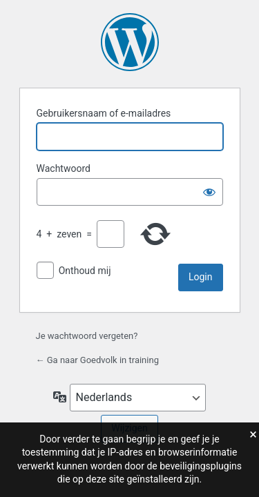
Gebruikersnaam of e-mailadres (104, 113)
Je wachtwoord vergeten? (87, 336)
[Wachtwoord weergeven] (209, 192)
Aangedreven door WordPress (130, 42)
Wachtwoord (63, 168)
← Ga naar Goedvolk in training (97, 360)
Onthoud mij (85, 270)
